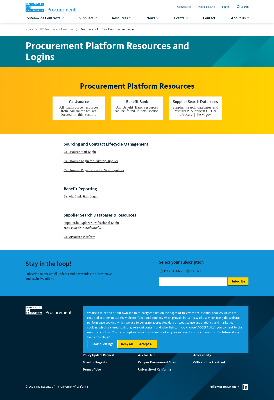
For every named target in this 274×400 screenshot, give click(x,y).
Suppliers (86, 18)
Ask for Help (146, 355)
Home (29, 29)
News (150, 18)
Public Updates (173, 271)
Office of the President (209, 362)
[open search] (243, 6)
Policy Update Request (98, 355)
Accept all (146, 344)
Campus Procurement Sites (157, 362)
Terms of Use (92, 369)
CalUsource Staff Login (80, 152)
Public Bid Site (206, 6)
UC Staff (196, 271)
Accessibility (202, 355)
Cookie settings (102, 344)
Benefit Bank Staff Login (81, 196)
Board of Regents (95, 362)
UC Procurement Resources (56, 29)
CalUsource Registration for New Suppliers (94, 170)
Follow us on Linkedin (224, 387)
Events (179, 18)
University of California (154, 369)
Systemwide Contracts (43, 18)
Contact (209, 18)
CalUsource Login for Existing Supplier (91, 161)
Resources (120, 18)
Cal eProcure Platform (79, 237)
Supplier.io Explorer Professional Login (91, 223)
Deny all (127, 344)
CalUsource (184, 6)
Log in (226, 6)
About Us (238, 18)
